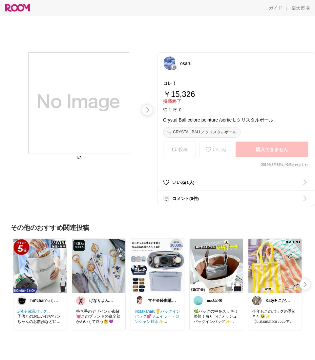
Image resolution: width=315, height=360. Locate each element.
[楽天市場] (300, 8)
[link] (40, 265)
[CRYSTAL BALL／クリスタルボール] (202, 132)
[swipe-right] (147, 110)
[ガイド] (276, 8)
